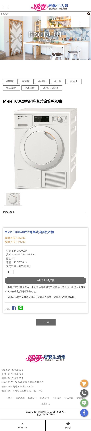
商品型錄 (68, 398)
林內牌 (26, 81)
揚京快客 (42, 412)
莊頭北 (73, 81)
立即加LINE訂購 (45, 280)
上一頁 (45, 322)
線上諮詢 (45, 403)
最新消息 (56, 398)
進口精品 (11, 87)
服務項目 (32, 398)
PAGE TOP (23, 425)
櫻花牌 (10, 81)
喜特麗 (42, 81)
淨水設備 (30, 87)
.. (64, 412)
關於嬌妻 (20, 398)
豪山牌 (58, 81)
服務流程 (44, 398)
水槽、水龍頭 (50, 87)
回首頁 (68, 425)
